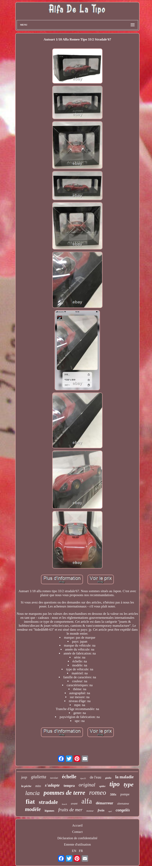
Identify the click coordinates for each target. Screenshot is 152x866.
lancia (32, 793)
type (129, 784)
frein (101, 810)
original (87, 785)
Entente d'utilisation (77, 844)
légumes (49, 810)
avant (74, 803)
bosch (64, 804)
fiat (30, 801)
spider (102, 786)
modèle (33, 809)
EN (74, 851)
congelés (123, 810)
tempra (69, 786)
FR (81, 851)
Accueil (77, 825)
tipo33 (83, 778)
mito (38, 786)
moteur (90, 810)
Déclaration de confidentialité (77, 838)
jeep (24, 777)
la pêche (26, 786)
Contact (77, 832)
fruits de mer (70, 809)
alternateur (123, 803)
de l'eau (95, 777)
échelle (69, 776)
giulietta (38, 776)
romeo (97, 792)
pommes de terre (64, 792)
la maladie (124, 777)
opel (110, 811)
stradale (48, 802)
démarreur (104, 803)
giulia (108, 777)
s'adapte (52, 785)
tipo (114, 784)
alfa (87, 801)
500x (113, 794)
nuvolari (54, 778)
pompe (124, 794)
